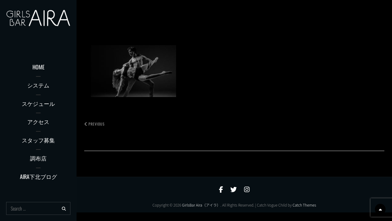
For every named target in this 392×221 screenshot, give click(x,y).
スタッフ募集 (38, 140)
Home (38, 67)
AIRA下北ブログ (38, 176)
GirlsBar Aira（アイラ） (201, 204)
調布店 (38, 158)
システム (38, 85)
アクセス (38, 122)
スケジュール (38, 103)
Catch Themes (304, 204)
